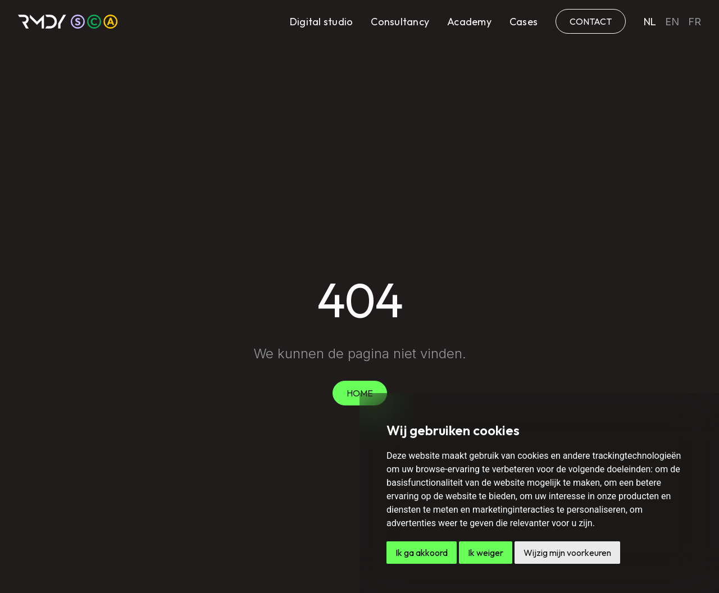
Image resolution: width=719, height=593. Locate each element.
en (672, 22)
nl (650, 21)
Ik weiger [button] (485, 552)
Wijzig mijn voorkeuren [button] (567, 552)
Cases (523, 21)
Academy (469, 21)
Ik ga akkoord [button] (421, 552)
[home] (68, 22)
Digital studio (321, 21)
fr (694, 22)
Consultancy (400, 21)
